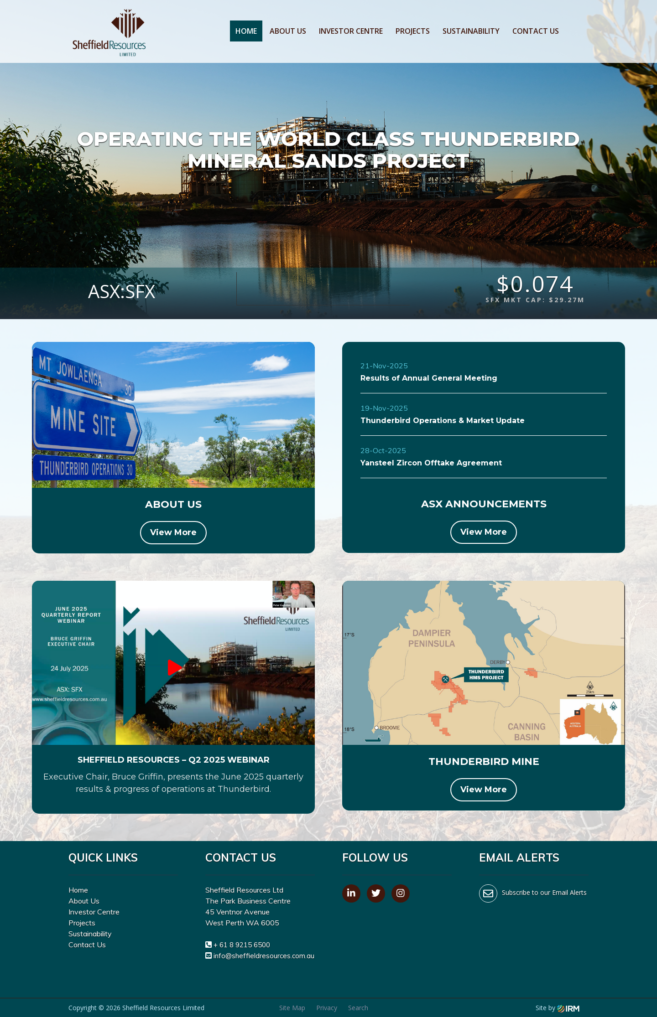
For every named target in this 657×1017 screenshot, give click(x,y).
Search (358, 1007)
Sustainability (471, 31)
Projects (413, 31)
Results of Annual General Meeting (428, 378)
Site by (557, 1007)
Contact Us (535, 31)
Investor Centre (351, 31)
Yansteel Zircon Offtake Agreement (431, 463)
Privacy (326, 1007)
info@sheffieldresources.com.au (264, 955)
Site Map (292, 1007)
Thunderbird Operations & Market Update (442, 420)
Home (246, 31)
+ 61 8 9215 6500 (242, 944)
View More (173, 532)
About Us (288, 31)
